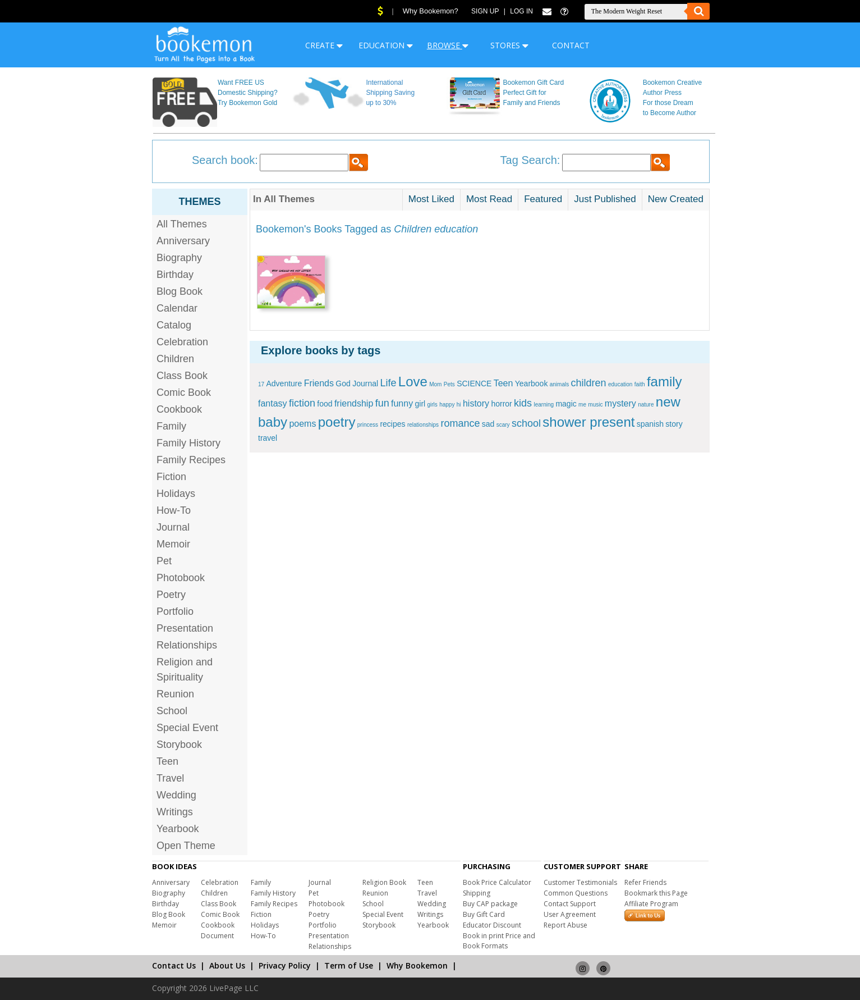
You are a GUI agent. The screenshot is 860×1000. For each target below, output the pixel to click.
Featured (543, 199)
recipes (392, 423)
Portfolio (175, 611)
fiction (302, 403)
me (582, 404)
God (342, 383)
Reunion (175, 694)
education (620, 384)
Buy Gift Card (484, 914)
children (588, 383)
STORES (509, 45)
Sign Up (485, 11)
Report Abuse (565, 925)
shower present (588, 422)
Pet (164, 561)
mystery (620, 403)
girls (432, 404)
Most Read (489, 199)
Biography (179, 257)
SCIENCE (474, 383)
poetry (337, 422)
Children (175, 358)
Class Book (182, 375)
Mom (435, 384)
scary (503, 425)
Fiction (171, 476)
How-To (174, 510)
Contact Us (174, 965)
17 (261, 384)
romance (460, 423)
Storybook (179, 744)
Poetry (171, 594)
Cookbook (179, 409)
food (324, 403)
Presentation (185, 628)
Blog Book (180, 291)
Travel (170, 778)
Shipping (476, 893)
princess (367, 425)
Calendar (177, 308)
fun (382, 403)
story (673, 423)
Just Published (605, 199)
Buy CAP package (490, 903)
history (476, 403)
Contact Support (570, 903)
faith (639, 384)
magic (565, 403)
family (664, 381)
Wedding (176, 795)
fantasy (272, 403)
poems (302, 423)
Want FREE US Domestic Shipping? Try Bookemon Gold (248, 93)
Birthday (175, 274)
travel (267, 437)
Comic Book (184, 392)
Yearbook (178, 828)
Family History (188, 443)
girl (420, 403)
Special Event (187, 727)
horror (501, 403)
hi (459, 404)
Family (171, 426)
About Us (227, 965)
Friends (319, 383)
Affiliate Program (651, 903)
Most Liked (431, 199)
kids (523, 403)
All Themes (182, 224)
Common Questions (576, 893)
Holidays (176, 493)
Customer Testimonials (580, 882)
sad (488, 423)
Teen (167, 761)
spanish (650, 423)
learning (544, 404)
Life (388, 383)
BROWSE (447, 45)
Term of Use (348, 965)
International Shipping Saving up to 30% (390, 93)
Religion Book (384, 882)
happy (446, 404)
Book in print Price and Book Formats (499, 941)
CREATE (324, 45)
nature (646, 404)
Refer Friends (645, 882)
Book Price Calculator (497, 882)
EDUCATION (385, 45)
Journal (173, 527)
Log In (521, 11)
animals (559, 384)
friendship (353, 403)
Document (217, 935)
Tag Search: (530, 160)
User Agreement (570, 914)
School (172, 710)
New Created (675, 199)
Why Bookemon (417, 965)
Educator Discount (492, 925)
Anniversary (183, 240)
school (526, 423)
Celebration (182, 342)
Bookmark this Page (656, 893)
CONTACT (571, 45)
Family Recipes (191, 459)
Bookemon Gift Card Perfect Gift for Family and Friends (533, 93)
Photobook (181, 577)
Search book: (225, 160)
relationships (423, 425)
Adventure (284, 383)
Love (412, 381)
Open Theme (186, 845)
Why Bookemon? (430, 11)
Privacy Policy (285, 965)
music (595, 404)
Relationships (187, 645)
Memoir (173, 544)
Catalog (174, 325)
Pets (449, 384)
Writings (175, 812)
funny (402, 403)
